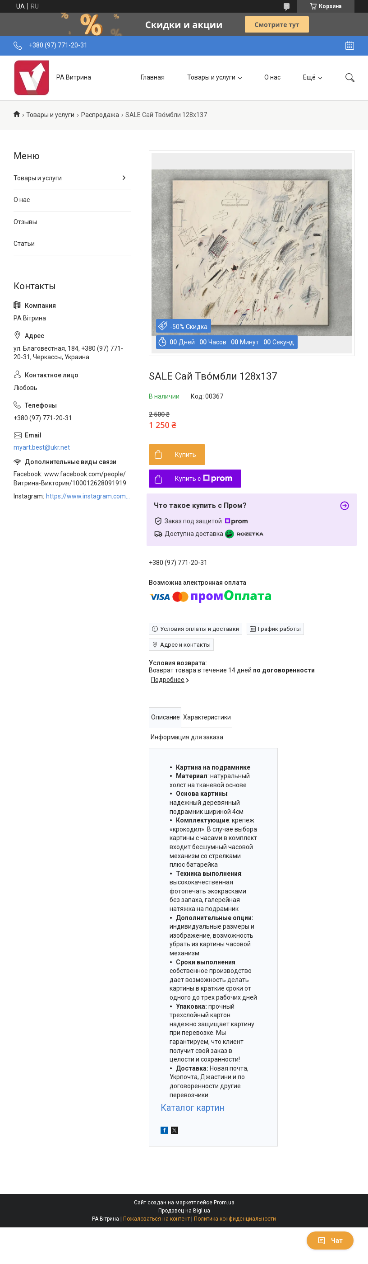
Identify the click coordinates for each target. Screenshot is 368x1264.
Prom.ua (224, 1202)
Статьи (24, 243)
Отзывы (25, 222)
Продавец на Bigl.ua (184, 1211)
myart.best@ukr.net (42, 447)
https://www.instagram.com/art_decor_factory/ (88, 496)
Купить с (203, 479)
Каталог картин (192, 1108)
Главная (153, 77)
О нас (272, 77)
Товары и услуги (211, 77)
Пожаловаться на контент (156, 1219)
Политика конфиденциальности (235, 1219)
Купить (185, 454)
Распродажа (100, 114)
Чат (330, 1240)
